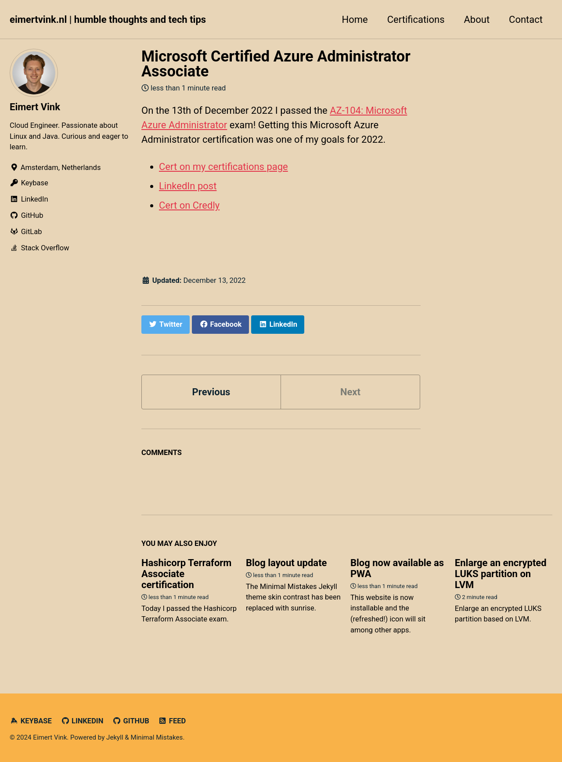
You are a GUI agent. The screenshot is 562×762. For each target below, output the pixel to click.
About (477, 19)
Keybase (31, 721)
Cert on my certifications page (223, 166)
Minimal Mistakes (156, 737)
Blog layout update (286, 562)
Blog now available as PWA (397, 568)
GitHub (130, 721)
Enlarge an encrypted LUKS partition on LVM (501, 573)
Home (355, 19)
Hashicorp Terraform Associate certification (186, 573)
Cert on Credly (189, 205)
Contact (526, 19)
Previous (211, 391)
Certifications (416, 19)
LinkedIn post (187, 186)
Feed (172, 721)
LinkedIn (82, 721)
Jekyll (114, 737)
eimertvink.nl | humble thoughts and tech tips (108, 19)
